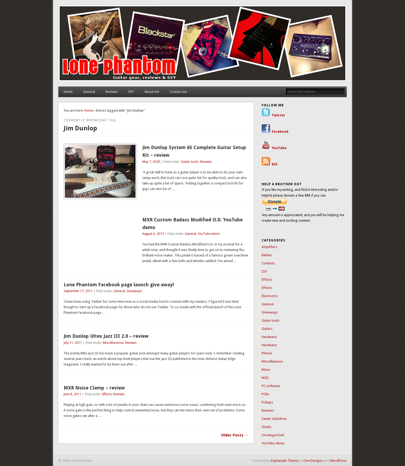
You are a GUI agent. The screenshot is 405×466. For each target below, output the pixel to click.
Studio (266, 427)
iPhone (267, 353)
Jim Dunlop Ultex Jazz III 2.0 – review (106, 336)
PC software (271, 386)
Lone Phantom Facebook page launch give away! (119, 284)
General (89, 92)
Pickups (267, 402)
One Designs (313, 461)
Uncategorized (273, 435)
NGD (265, 378)
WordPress (338, 461)
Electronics (270, 296)
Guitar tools (190, 162)
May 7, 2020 (151, 162)
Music (266, 370)
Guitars (267, 329)
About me (151, 92)
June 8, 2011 (72, 394)
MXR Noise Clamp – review (94, 388)
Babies (267, 255)
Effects (107, 394)
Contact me (178, 92)
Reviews (112, 92)
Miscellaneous (113, 343)
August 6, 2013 (153, 234)
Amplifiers (269, 247)
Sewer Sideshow (274, 419)
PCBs (265, 394)
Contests (268, 263)
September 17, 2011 (78, 291)
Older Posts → (234, 435)
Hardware (269, 337)
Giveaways (134, 291)
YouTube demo (209, 234)
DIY (131, 92)
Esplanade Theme (284, 461)
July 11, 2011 (73, 343)
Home (68, 92)
